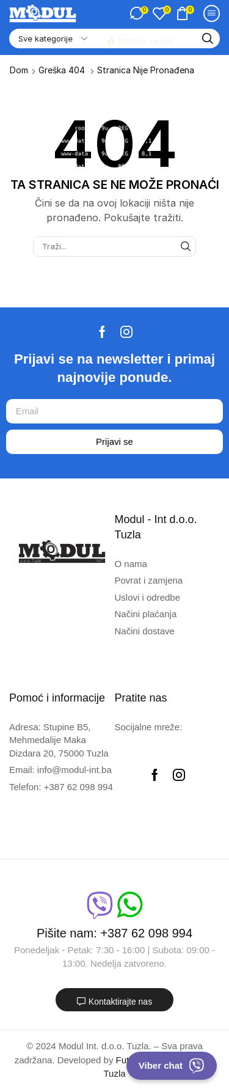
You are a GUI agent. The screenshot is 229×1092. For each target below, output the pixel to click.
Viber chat (172, 1066)
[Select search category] (52, 38)
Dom (19, 70)
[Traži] (207, 38)
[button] (139, 13)
